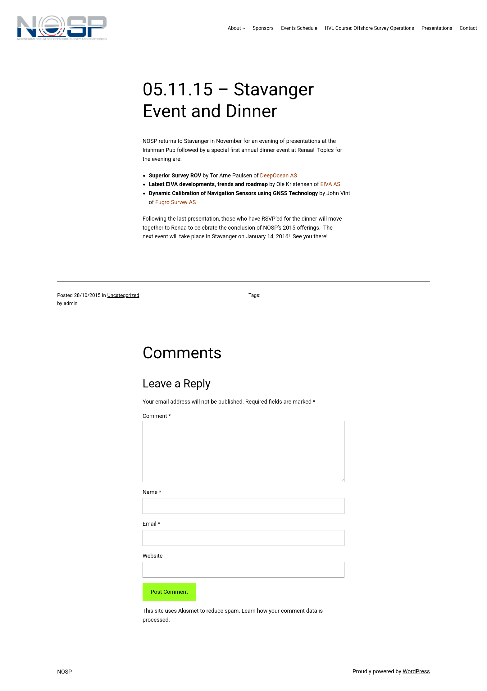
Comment (157, 416)
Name (152, 492)
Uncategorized (123, 295)
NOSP (64, 671)
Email (151, 523)
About (234, 28)
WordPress (416, 671)
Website (152, 555)
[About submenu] (243, 28)
